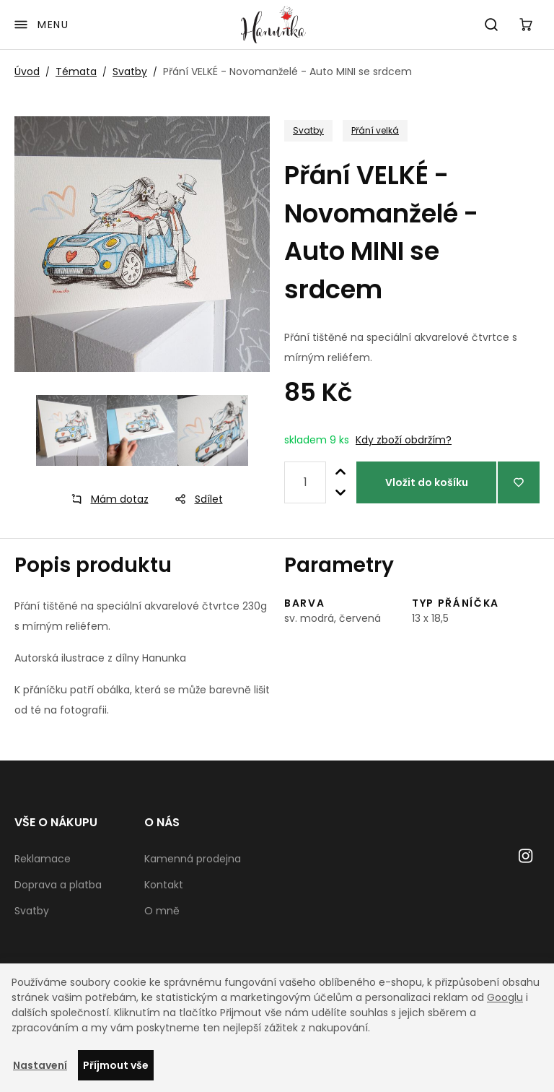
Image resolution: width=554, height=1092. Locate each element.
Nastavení (40, 1065)
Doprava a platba (58, 885)
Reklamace (42, 859)
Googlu (505, 997)
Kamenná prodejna (192, 859)
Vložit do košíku (426, 482)
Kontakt (163, 885)
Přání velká (375, 130)
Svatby (130, 71)
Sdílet (194, 499)
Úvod (27, 71)
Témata (76, 71)
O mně (162, 911)
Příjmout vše (116, 1065)
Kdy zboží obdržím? (404, 440)
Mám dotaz (105, 499)
